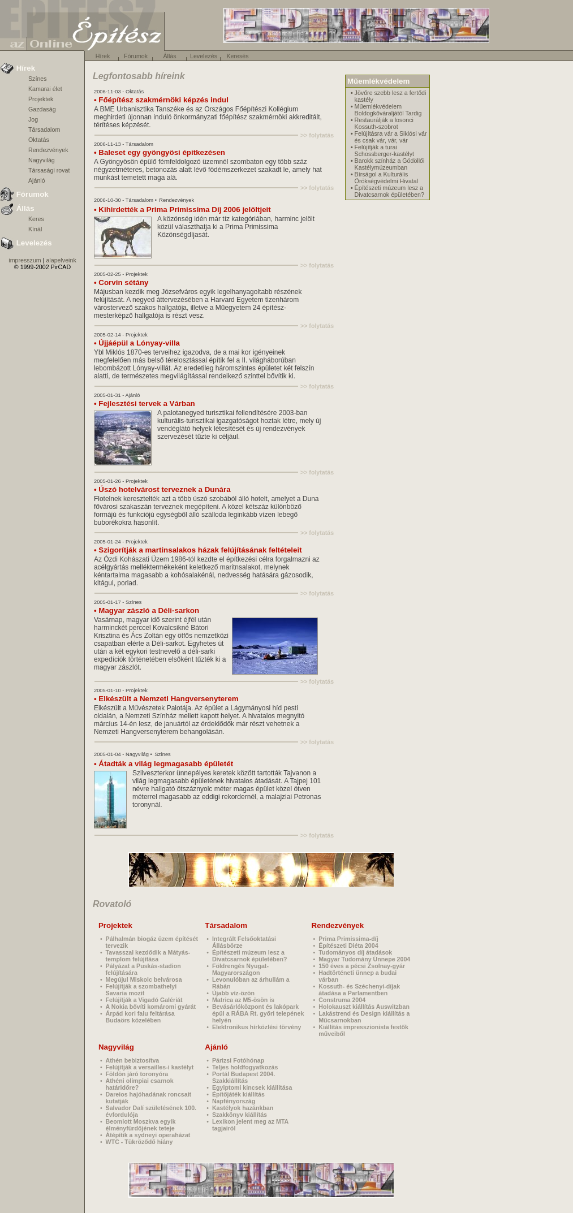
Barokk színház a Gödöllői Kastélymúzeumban (390, 164)
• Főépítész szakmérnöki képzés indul (161, 100)
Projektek (40, 99)
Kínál (35, 229)
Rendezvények (48, 149)
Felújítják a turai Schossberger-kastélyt (384, 150)
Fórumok (136, 56)
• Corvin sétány (121, 282)
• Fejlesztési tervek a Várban (144, 403)
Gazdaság (42, 109)
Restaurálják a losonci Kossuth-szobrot (384, 123)
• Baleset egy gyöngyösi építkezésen (159, 152)
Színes (37, 78)
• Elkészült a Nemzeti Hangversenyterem (166, 698)
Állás (169, 56)
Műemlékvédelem (378, 81)
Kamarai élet (45, 88)
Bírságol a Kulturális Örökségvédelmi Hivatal (387, 177)
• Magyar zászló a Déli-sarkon (146, 610)
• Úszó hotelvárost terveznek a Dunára (162, 489)
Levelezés (203, 56)
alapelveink (61, 260)
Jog (33, 119)
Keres (36, 218)
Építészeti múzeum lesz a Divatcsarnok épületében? (389, 191)
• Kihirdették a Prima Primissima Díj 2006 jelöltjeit (182, 209)
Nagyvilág (41, 160)
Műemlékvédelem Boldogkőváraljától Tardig (388, 109)
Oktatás (38, 139)
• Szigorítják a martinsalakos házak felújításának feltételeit (198, 550)
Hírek (103, 56)
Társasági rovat (49, 170)
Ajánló (36, 180)
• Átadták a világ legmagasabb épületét (163, 763)
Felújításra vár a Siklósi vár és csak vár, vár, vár (391, 137)
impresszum (24, 260)
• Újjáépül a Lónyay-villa (137, 343)
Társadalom (44, 129)
